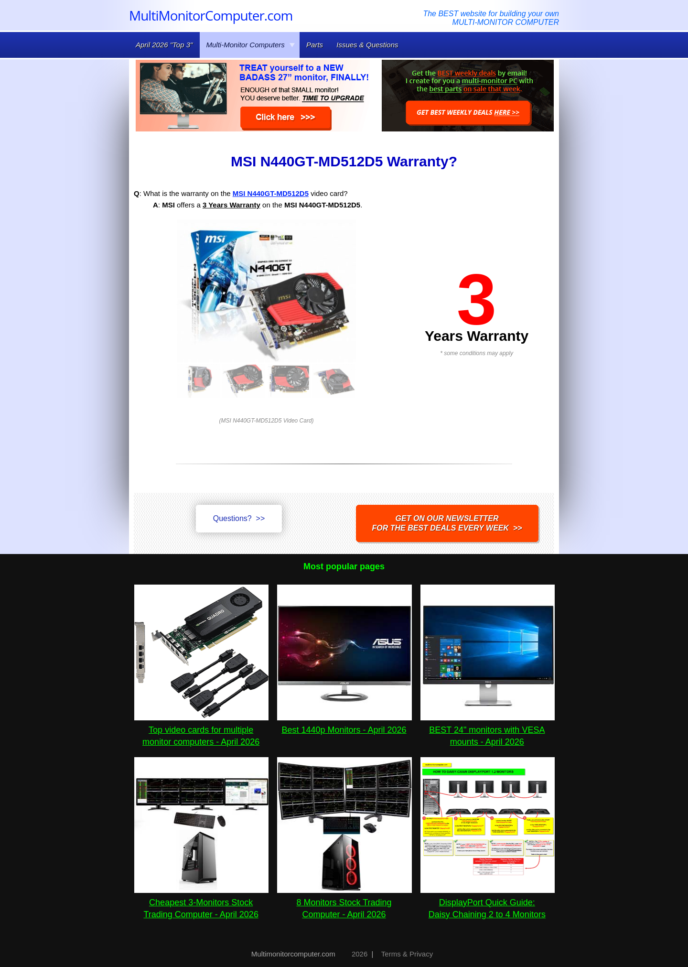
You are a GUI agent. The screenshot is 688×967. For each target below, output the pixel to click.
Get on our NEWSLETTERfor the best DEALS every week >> (447, 523)
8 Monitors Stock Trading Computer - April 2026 (344, 902)
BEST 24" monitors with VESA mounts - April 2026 (487, 730)
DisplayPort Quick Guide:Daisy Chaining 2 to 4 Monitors (487, 902)
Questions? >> (239, 518)
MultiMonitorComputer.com (210, 15)
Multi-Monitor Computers (250, 45)
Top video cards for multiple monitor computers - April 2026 (201, 730)
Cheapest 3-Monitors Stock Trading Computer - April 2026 (201, 902)
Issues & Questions (367, 45)
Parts (314, 45)
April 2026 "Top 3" (164, 45)
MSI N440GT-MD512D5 (271, 193)
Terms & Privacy (407, 954)
